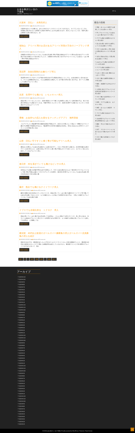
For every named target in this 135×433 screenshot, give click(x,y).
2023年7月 (22, 348)
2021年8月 (22, 406)
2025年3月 (22, 297)
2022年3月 (22, 388)
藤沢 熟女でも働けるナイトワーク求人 (38, 187)
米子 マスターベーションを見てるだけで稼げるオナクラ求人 (105, 131)
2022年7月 (22, 378)
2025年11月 (22, 277)
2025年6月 (22, 289)
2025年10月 (22, 279)
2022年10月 (22, 371)
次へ (54, 259)
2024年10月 (22, 310)
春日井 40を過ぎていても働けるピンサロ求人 (42, 164)
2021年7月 (22, 409)
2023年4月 (22, 355)
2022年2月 (22, 391)
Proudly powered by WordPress (70, 431)
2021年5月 (22, 414)
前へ (20, 259)
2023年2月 (22, 360)
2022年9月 (22, 373)
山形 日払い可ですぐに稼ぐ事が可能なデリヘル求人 (45, 140)
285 (49, 259)
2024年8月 (22, 315)
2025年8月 (22, 284)
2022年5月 (22, 383)
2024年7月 (22, 317)
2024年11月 (22, 307)
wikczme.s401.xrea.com (38, 26)
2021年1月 (22, 424)
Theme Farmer (88, 431)
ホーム (114, 11)
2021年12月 (22, 396)
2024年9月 (22, 312)
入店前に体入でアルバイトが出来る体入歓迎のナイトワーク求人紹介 (105, 91)
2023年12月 (22, 335)
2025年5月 (22, 292)
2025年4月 (22, 294)
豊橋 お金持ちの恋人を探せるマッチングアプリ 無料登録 (48, 117)
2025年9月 (22, 282)
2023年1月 (22, 363)
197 (32, 259)
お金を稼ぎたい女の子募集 (27, 10)
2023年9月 (22, 343)
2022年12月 (22, 365)
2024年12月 (22, 305)
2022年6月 (22, 381)
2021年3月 (22, 419)
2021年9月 (22, 403)
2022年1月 (22, 393)
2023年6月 (22, 350)
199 (41, 259)
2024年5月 (22, 322)
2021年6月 (22, 411)
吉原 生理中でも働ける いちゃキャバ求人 (41, 94)
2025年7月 (22, 287)
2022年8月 (22, 376)
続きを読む (24, 36)
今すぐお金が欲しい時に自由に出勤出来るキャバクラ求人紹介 (105, 51)
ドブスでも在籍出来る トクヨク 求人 (39, 210)
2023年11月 (22, 337)
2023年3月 (22, 358)
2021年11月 (22, 398)
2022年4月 (22, 386)
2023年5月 (22, 353)
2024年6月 (22, 320)
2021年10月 (22, 401)
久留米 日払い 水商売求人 (33, 22)
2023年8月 (22, 345)
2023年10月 (22, 340)
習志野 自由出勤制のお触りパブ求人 (37, 71)
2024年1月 (22, 332)
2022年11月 (22, 368)
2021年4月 (22, 416)
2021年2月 (22, 421)
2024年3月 (22, 327)
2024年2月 (22, 330)
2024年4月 (22, 325)
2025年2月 (22, 299)
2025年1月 (22, 302)
